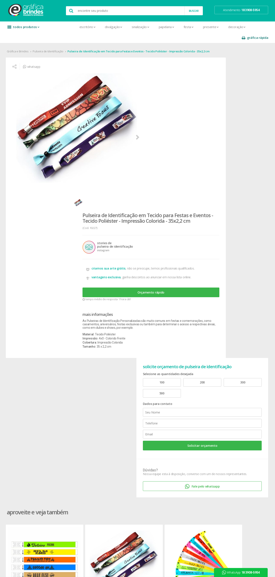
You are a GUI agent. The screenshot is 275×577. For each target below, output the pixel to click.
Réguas (120, 435)
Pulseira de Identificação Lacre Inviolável (135, 307)
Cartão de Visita (75, 425)
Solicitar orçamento (235, 142)
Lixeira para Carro (127, 414)
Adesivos (70, 389)
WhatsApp (242, 572)
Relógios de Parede (128, 440)
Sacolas (70, 507)
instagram (228, 394)
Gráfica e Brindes (19, 40)
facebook (228, 389)
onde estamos (22, 394)
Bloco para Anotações (79, 404)
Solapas (70, 517)
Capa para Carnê (75, 414)
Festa (159, 27)
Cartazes (70, 430)
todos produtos (24, 28)
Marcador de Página (78, 466)
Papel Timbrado (75, 476)
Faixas (68, 450)
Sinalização (110, 27)
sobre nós (19, 389)
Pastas (69, 481)
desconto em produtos (234, 428)
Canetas (121, 399)
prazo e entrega (178, 399)
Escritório (58, 27)
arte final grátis (229, 423)
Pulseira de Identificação (50, 40)
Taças (120, 450)
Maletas (121, 420)
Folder (68, 456)
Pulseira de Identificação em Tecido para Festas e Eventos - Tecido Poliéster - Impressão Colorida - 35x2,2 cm (140, 40)
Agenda (70, 394)
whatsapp (34, 59)
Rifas (67, 502)
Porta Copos (124, 430)
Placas (69, 487)
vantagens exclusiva (132, 134)
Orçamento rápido (151, 152)
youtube (227, 399)
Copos (120, 409)
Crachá (69, 440)
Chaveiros (122, 404)
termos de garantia (180, 394)
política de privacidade (182, 404)
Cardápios (71, 420)
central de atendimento (183, 389)
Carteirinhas (72, 435)
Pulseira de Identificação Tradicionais (31, 307)
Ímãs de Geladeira (76, 461)
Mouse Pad (123, 425)
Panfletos (71, 471)
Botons (121, 389)
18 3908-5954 (179, 433)
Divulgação (84, 27)
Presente (181, 27)
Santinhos (71, 512)
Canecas (121, 394)
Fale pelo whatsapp (235, 190)
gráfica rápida (253, 27)
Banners (70, 399)
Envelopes (71, 445)
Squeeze (121, 445)
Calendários (72, 409)
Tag (67, 523)
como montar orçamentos (185, 409)
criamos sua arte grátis (135, 123)
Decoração (207, 27)
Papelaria (137, 27)
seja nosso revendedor (28, 399)
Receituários (72, 497)
